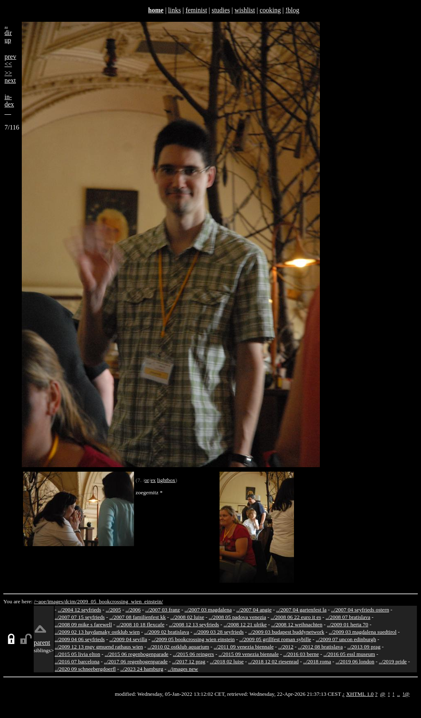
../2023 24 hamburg (141, 669)
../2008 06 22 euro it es (296, 617)
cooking (270, 10)
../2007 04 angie (254, 610)
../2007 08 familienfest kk (137, 617)
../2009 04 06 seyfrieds (80, 639)
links (174, 10)
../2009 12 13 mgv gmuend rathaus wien (99, 647)
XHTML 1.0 (360, 694)
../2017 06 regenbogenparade (136, 661)
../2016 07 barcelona (77, 661)
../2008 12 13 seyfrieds (194, 624)
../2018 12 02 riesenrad (273, 661)
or (146, 480)
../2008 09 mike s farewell (83, 624)
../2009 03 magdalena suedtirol (363, 632)
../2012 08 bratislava (320, 647)
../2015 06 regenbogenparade (137, 654)
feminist (196, 10)
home (155, 10)
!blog (292, 10)
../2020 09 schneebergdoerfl (85, 669)
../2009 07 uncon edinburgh (346, 639)
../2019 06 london (354, 661)
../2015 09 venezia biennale (249, 654)
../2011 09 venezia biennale (244, 647)
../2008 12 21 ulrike (245, 624)
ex (153, 480)
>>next (10, 76)
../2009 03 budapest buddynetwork (286, 632)
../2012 (286, 647)
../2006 (133, 610)
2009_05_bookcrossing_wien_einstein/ (120, 601)
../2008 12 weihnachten (296, 624)
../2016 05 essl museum (349, 654)
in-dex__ (9, 104)
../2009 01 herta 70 (347, 624)
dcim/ (71, 601)
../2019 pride (393, 661)
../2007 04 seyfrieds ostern (360, 610)
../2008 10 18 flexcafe (140, 624)
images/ (56, 601)
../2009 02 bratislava (166, 632)
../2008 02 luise (187, 617)
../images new (183, 669)
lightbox (166, 480)
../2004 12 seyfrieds (79, 610)
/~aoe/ (41, 601)
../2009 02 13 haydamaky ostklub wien (97, 632)
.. (398, 694)
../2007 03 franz (162, 610)
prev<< (10, 60)
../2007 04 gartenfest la (301, 610)
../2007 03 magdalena (208, 610)
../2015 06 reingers (193, 654)
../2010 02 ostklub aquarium (178, 647)
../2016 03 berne (301, 654)
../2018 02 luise (227, 661)
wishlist (244, 10)
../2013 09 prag (364, 647)
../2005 (113, 610)
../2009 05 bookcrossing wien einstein (193, 639)
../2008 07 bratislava (348, 617)
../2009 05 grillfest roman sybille (275, 639)
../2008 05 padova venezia (237, 617)
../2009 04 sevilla (128, 639)
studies (221, 10)
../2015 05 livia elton (77, 654)
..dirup (8, 33)
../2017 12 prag (189, 661)
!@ (405, 694)
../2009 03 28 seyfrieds (219, 632)
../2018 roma (317, 661)
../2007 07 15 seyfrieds (80, 617)
